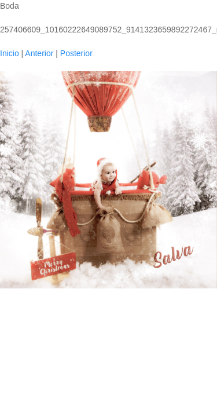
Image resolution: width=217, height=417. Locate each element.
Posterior (76, 53)
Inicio (9, 53)
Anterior (39, 53)
